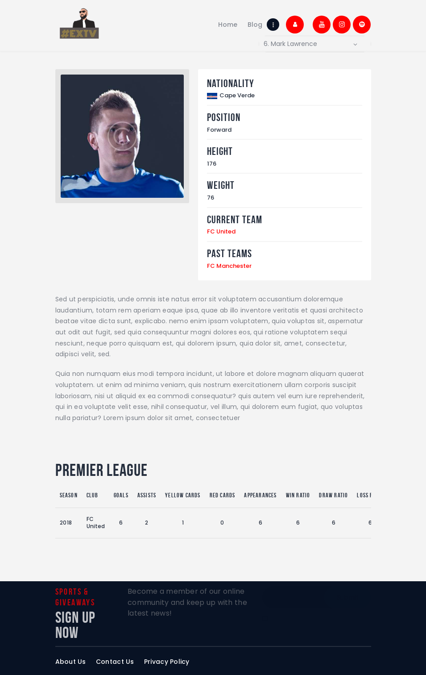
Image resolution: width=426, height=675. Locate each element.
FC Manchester (229, 266)
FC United (221, 231)
